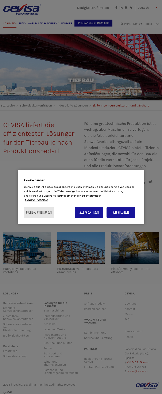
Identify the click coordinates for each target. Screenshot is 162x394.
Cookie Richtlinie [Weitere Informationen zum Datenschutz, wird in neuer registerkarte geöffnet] (36, 200)
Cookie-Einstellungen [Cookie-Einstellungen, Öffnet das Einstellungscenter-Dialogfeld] (39, 212)
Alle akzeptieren (89, 212)
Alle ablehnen (121, 212)
